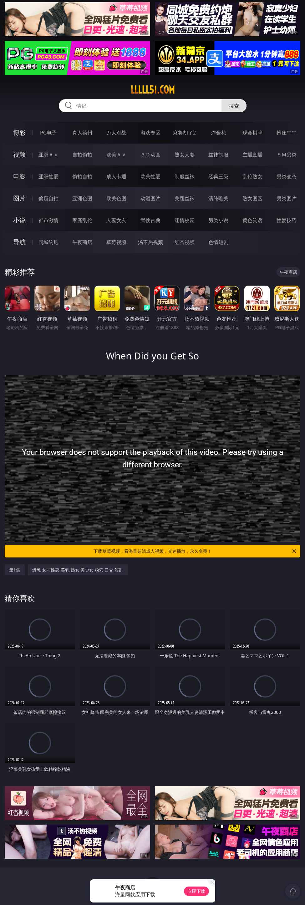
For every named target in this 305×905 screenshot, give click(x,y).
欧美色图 (116, 198)
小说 (19, 220)
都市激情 (48, 220)
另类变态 (287, 176)
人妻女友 (116, 220)
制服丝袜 (185, 176)
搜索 (234, 105)
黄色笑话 (252, 220)
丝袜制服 (218, 154)
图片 (19, 198)
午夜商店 (82, 242)
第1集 (14, 570)
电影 (19, 176)
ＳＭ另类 (287, 154)
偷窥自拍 (48, 198)
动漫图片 (150, 198)
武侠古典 (150, 220)
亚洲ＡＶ (48, 154)
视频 (19, 154)
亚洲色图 (82, 198)
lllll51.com (152, 90)
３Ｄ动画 (150, 154)
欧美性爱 (150, 176)
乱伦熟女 (252, 176)
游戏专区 (150, 132)
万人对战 (116, 132)
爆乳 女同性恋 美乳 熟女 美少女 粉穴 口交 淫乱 (77, 570)
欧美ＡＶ (116, 154)
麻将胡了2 (184, 132)
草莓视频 (116, 242)
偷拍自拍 (82, 176)
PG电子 (48, 132)
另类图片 (287, 198)
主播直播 (252, 154)
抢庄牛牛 (287, 132)
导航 (19, 242)
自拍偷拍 (82, 154)
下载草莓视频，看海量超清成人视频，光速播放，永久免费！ (195, 551)
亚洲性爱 (48, 176)
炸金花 (218, 132)
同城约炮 (48, 242)
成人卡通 (116, 176)
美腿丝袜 (185, 198)
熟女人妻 (185, 154)
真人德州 (82, 132)
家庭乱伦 (82, 220)
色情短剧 (218, 242)
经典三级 (218, 176)
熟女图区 (252, 198)
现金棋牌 (252, 132)
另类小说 (218, 220)
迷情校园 (185, 220)
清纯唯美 (218, 198)
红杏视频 (185, 242)
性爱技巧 (287, 220)
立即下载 (196, 891)
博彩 (19, 132)
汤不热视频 (150, 242)
